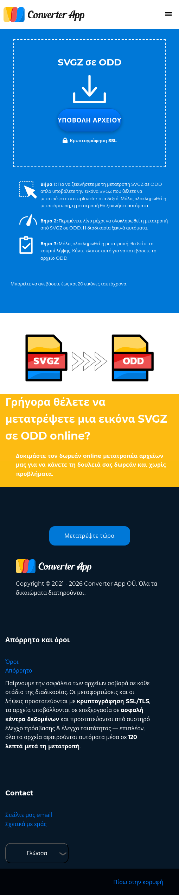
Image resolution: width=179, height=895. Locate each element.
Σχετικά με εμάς (25, 824)
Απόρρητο (18, 670)
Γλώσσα (37, 853)
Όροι (12, 661)
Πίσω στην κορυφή (138, 882)
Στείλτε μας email (28, 815)
